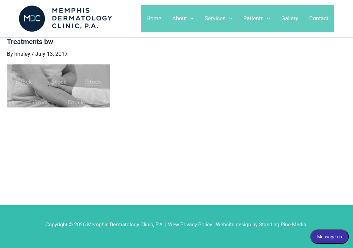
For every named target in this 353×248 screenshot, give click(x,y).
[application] (190, 18)
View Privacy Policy (190, 224)
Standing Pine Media (282, 224)
